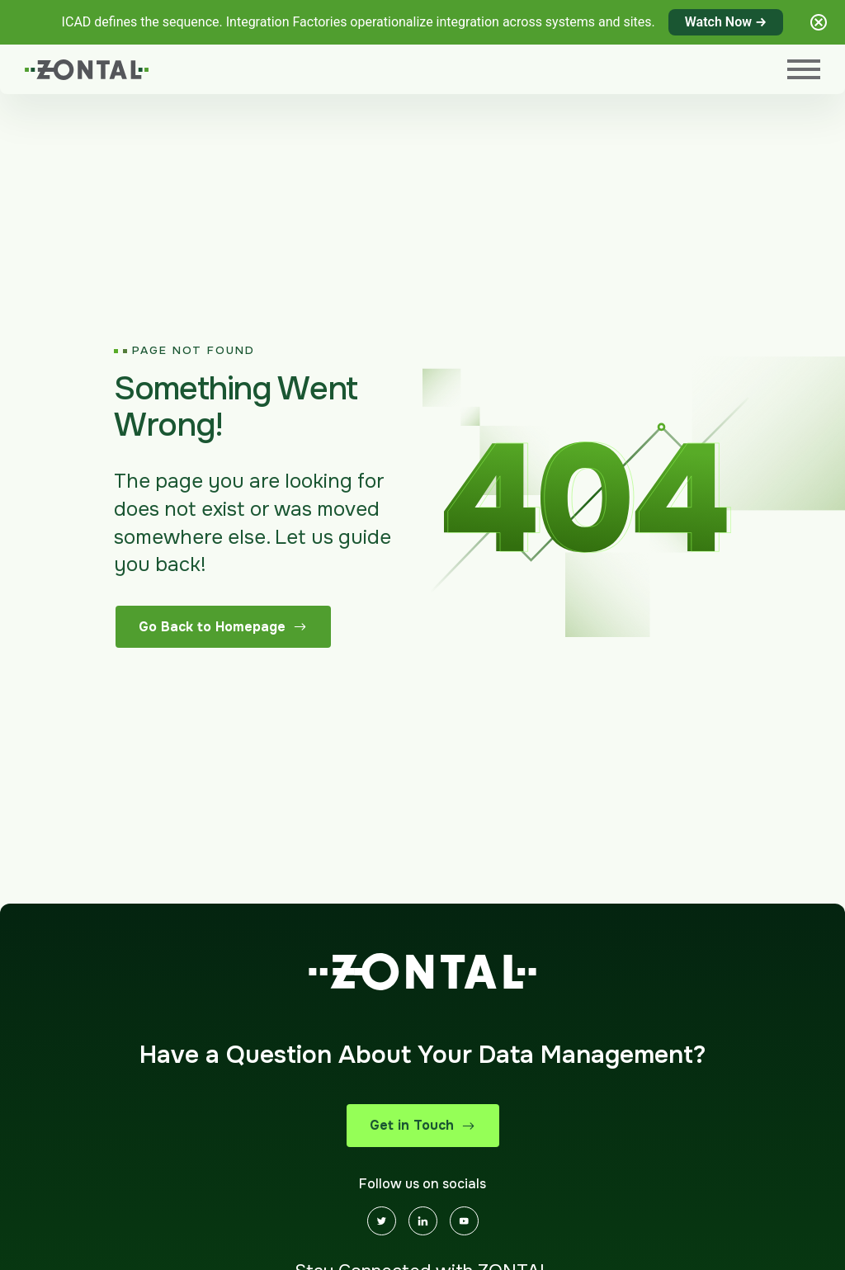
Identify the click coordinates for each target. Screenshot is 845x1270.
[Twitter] (381, 1220)
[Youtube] (464, 1220)
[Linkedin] (422, 1220)
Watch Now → (726, 22)
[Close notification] (818, 22)
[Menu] (803, 69)
